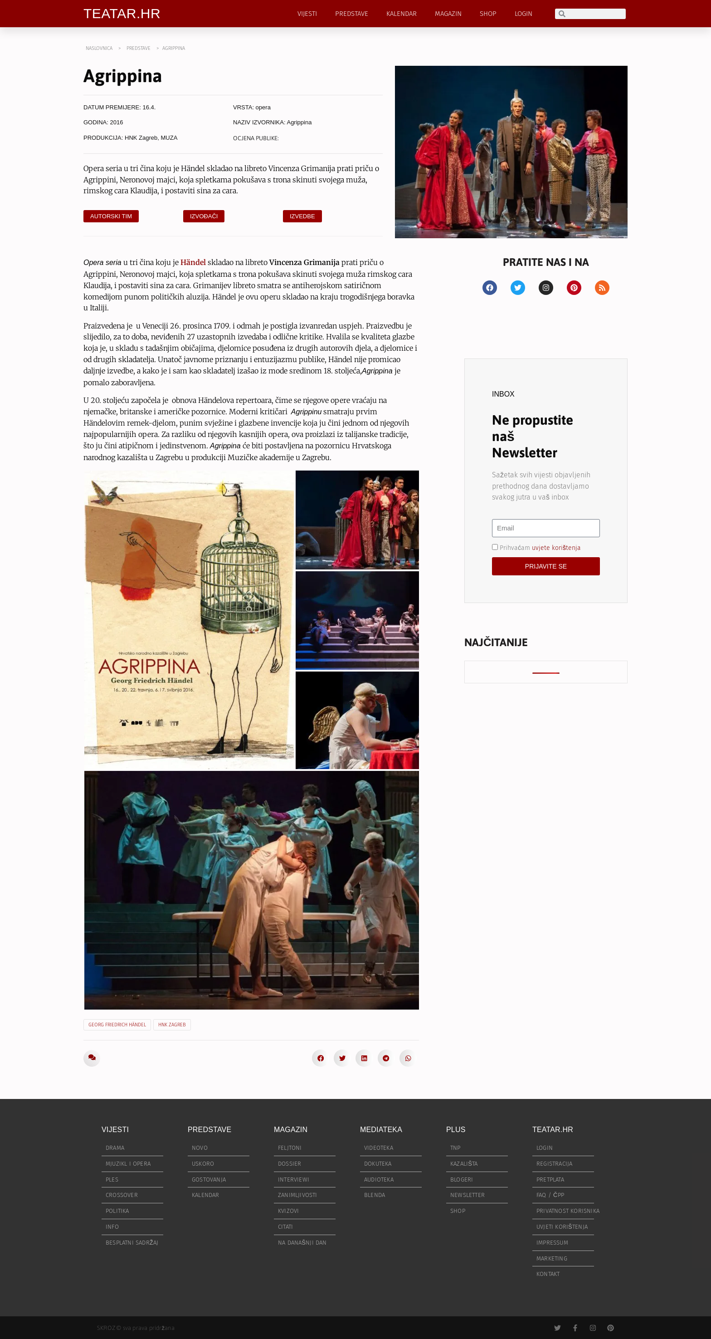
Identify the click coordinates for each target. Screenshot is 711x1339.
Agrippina (299, 122)
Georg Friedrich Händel (117, 1025)
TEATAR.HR (122, 13)
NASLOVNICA (99, 48)
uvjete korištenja (556, 547)
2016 (116, 122)
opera (263, 107)
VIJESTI (307, 14)
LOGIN (523, 14)
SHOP (488, 14)
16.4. (149, 107)
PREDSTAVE (351, 14)
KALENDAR (401, 14)
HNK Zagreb (141, 137)
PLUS (456, 1129)
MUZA (169, 137)
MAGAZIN (448, 14)
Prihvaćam (540, 547)
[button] (320, 1058)
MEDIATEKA (381, 1129)
